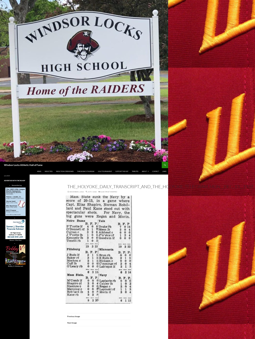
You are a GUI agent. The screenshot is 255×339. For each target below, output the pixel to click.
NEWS (39, 171)
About (144, 171)
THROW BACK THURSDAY (85, 171)
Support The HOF (121, 171)
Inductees (49, 171)
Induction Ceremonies (65, 171)
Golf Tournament (105, 171)
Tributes (135, 171)
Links (164, 171)
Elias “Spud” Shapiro (108, 192)
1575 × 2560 (92, 192)
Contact (155, 171)
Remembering (17, 185)
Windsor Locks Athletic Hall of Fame (23, 164)
